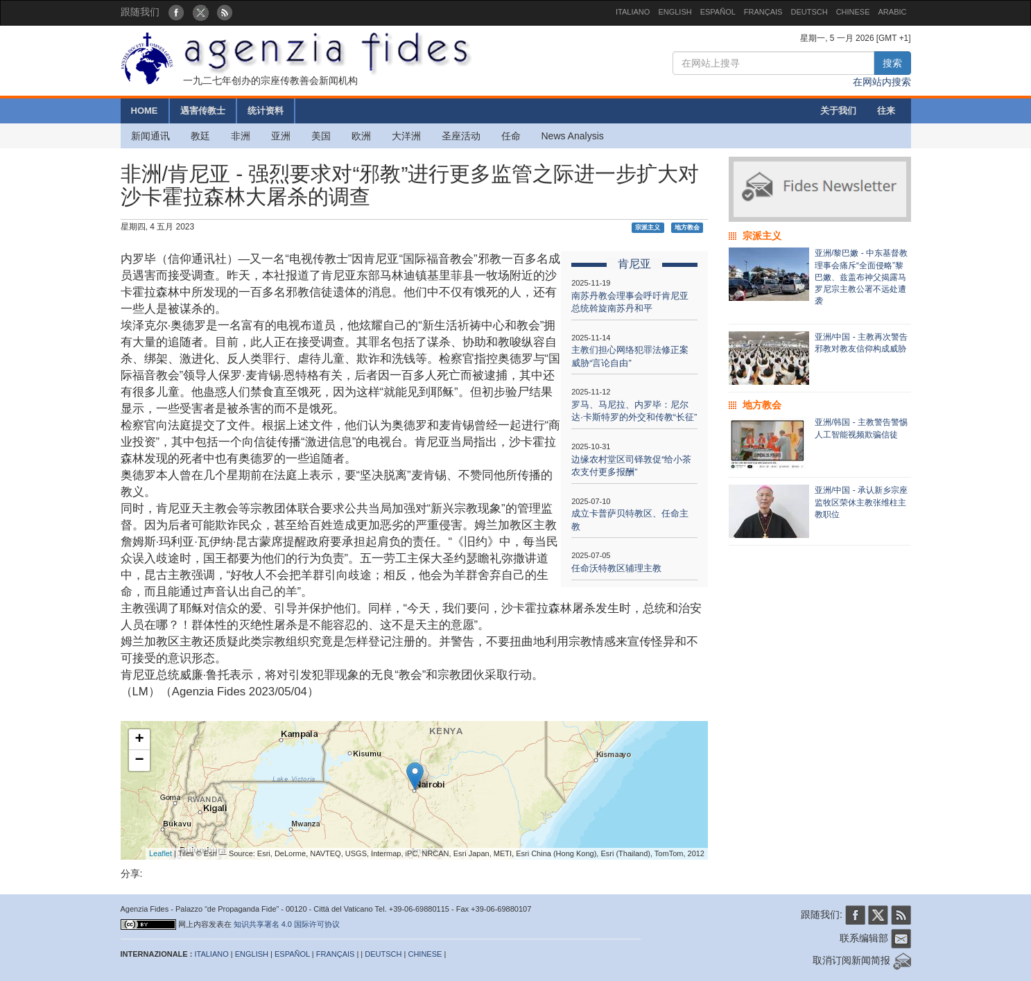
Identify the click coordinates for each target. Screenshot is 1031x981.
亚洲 (281, 135)
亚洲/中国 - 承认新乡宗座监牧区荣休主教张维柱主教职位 (861, 502)
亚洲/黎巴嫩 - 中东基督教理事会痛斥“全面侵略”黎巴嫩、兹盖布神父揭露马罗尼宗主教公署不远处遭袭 (861, 277)
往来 (886, 110)
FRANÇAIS (763, 12)
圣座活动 (461, 135)
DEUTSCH (808, 12)
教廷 (200, 135)
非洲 (240, 135)
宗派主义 (647, 227)
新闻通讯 (150, 135)
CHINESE (853, 12)
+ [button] (139, 739)
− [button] (139, 760)
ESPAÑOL (718, 12)
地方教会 (687, 227)
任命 (511, 135)
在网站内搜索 (882, 81)
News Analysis (573, 135)
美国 (321, 135)
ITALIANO (633, 12)
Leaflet (160, 853)
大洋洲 (406, 135)
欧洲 (361, 135)
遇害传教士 (202, 110)
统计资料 (266, 110)
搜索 (892, 63)
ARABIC (892, 12)
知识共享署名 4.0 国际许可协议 (287, 924)
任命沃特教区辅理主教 (616, 568)
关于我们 (838, 110)
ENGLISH (674, 12)
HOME (144, 110)
